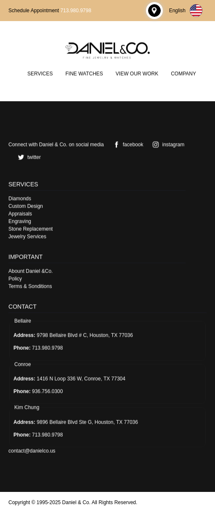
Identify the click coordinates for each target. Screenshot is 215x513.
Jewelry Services (27, 236)
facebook (126, 144)
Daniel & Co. (76, 502)
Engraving (19, 221)
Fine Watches (84, 73)
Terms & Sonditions (30, 286)
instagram (166, 144)
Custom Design (25, 206)
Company (183, 73)
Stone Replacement (30, 229)
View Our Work (137, 73)
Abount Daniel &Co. (30, 271)
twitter (28, 157)
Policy (15, 278)
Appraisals (20, 213)
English (185, 10)
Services (40, 73)
